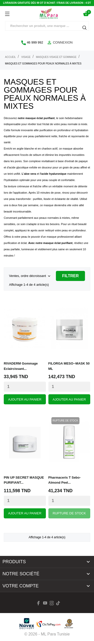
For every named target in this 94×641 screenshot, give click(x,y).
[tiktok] (58, 603)
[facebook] (39, 603)
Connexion (60, 42)
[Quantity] (25, 387)
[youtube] (45, 602)
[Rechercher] (47, 26)
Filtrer (70, 276)
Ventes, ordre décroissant (30, 276)
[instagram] (52, 603)
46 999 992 (32, 43)
